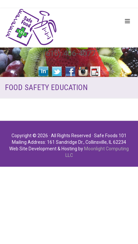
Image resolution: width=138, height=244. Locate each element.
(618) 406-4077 (69, 53)
